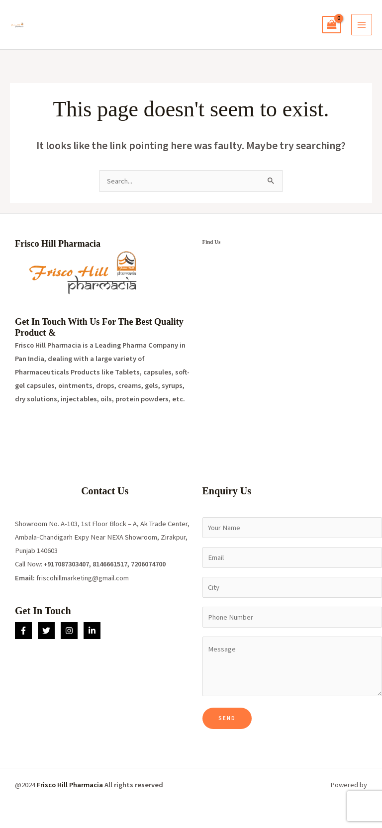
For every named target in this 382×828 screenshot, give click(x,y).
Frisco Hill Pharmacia (70, 784)
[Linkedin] (92, 630)
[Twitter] (46, 630)
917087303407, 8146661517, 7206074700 (106, 563)
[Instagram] (69, 630)
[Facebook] (23, 630)
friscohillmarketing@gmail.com (82, 577)
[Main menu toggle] (361, 24)
